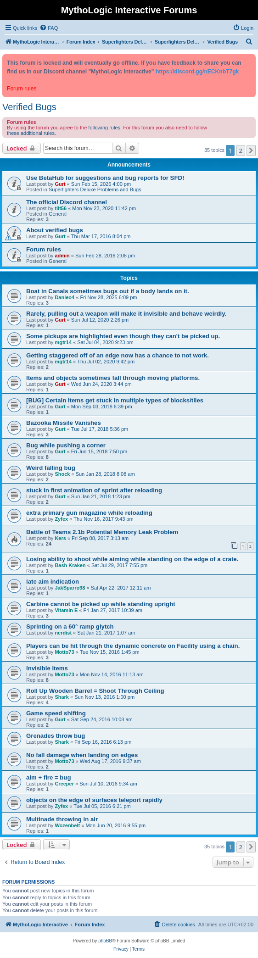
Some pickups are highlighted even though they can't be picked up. (123, 336)
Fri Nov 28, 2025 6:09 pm (108, 297)
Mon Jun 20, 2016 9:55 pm (115, 825)
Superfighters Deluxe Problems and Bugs (95, 189)
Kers (60, 538)
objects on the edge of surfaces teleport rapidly (94, 799)
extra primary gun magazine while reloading (89, 512)
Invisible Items (47, 668)
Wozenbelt (67, 825)
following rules (104, 127)
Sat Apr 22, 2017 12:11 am (121, 587)
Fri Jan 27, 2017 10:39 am (113, 610)
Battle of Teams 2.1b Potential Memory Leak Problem (102, 532)
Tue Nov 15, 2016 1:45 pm (110, 652)
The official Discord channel (66, 202)
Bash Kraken (70, 565)
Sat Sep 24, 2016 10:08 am (102, 719)
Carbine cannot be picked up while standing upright (100, 604)
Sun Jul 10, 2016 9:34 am (108, 783)
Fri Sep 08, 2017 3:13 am (100, 538)
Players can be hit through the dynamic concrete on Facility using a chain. (133, 645)
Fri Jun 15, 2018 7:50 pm (99, 451)
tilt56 (61, 208)
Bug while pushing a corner (66, 445)
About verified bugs (54, 230)
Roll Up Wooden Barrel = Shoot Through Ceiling (95, 690)
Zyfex (61, 519)
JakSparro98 (70, 587)
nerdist (63, 632)
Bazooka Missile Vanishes (63, 422)
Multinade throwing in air (62, 819)
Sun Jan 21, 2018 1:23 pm (100, 496)
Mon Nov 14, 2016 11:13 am (112, 674)
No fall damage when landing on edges (82, 755)
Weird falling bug (50, 467)
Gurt (60, 184)
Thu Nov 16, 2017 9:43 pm (103, 519)
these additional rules (31, 133)
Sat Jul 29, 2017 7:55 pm (119, 565)
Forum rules (43, 249)
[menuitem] (48, 27)
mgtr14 (63, 342)
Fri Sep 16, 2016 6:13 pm (102, 742)
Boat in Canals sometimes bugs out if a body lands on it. (107, 291)
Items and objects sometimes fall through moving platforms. (113, 377)
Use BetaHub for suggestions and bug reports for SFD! (105, 177)
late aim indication (52, 581)
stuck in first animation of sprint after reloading (94, 490)
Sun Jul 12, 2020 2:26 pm (100, 320)
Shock (62, 474)
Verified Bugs (29, 107)
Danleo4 (64, 297)
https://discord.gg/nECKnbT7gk (197, 71)
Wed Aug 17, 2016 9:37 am (110, 761)
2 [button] (240, 150)
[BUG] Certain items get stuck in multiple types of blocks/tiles (114, 400)
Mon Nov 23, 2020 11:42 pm (104, 208)
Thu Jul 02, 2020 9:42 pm (106, 361)
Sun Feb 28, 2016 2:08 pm (105, 255)
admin (62, 255)
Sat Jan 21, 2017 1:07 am (106, 632)
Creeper (64, 783)
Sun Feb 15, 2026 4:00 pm (101, 184)
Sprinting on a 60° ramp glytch (70, 626)
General (58, 214)
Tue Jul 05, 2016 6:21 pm (101, 806)
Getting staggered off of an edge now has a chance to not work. (117, 355)
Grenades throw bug (55, 735)
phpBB (105, 940)
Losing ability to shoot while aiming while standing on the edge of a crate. (132, 559)
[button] (251, 150)
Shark (62, 697)
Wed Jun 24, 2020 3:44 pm (101, 384)
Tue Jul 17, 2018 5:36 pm (99, 429)
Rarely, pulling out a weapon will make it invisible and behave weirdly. (126, 313)
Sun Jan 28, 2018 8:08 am (105, 474)
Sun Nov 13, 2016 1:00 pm (104, 697)
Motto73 (64, 652)
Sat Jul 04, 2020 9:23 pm (105, 342)
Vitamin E (66, 610)
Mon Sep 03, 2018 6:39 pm (101, 406)
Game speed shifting (56, 713)
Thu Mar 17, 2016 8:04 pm (101, 236)
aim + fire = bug (48, 777)
